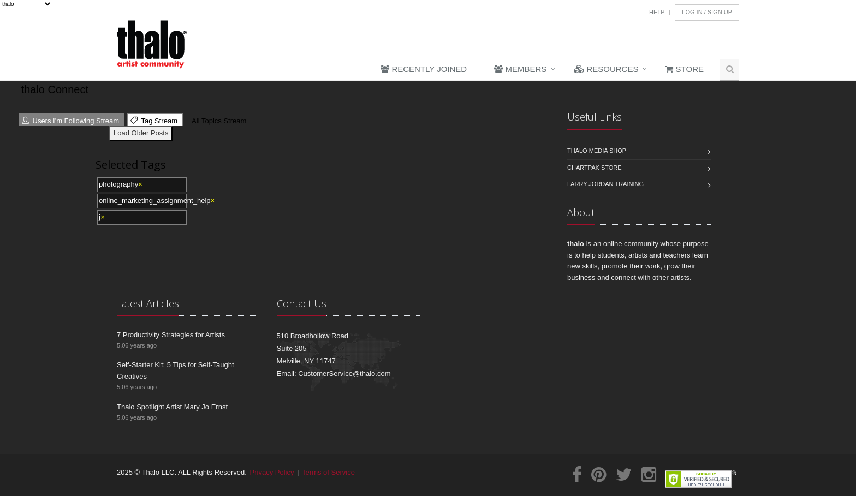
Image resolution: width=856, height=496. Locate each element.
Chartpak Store (594, 167)
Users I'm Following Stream (70, 121)
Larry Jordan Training (605, 184)
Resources (606, 69)
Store (684, 69)
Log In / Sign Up (707, 12)
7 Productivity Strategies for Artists (171, 335)
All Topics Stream (217, 121)
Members (520, 69)
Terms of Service (328, 472)
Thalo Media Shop (596, 150)
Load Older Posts (141, 133)
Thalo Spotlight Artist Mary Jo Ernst (172, 407)
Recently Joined (424, 69)
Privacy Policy (272, 472)
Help (657, 12)
